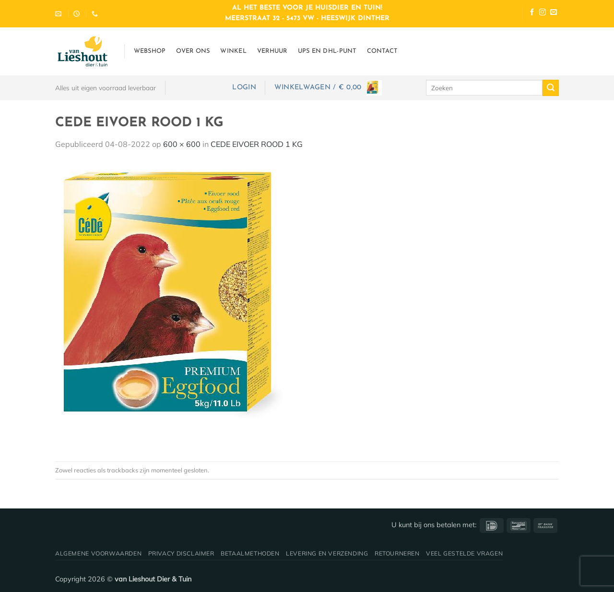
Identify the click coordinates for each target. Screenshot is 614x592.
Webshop (150, 51)
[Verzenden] (551, 88)
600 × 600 (182, 144)
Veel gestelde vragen (464, 553)
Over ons (193, 51)
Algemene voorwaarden (98, 553)
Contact (382, 51)
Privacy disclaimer (181, 553)
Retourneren (397, 553)
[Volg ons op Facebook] (532, 13)
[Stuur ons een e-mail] (553, 13)
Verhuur (272, 51)
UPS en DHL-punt (327, 51)
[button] (244, 87)
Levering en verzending (327, 553)
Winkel (233, 51)
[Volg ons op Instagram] (542, 13)
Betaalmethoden (250, 553)
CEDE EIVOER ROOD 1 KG (257, 144)
